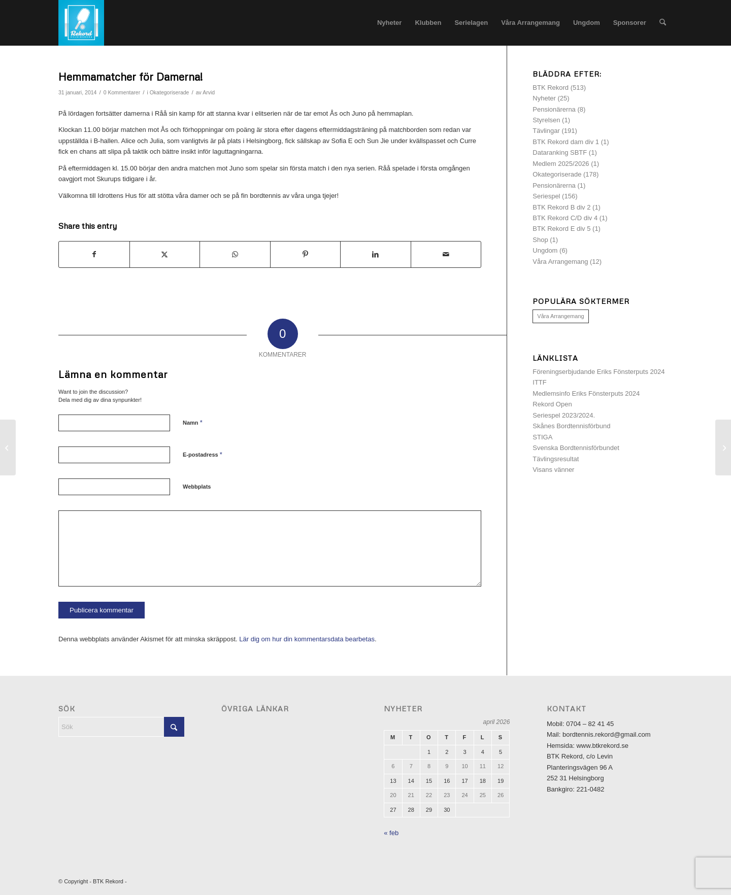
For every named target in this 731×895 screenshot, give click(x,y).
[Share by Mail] (446, 254)
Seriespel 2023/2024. (564, 415)
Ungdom (545, 250)
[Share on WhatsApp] (235, 254)
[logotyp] (81, 23)
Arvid (209, 92)
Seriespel (546, 196)
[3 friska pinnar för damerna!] (723, 447)
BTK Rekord (551, 87)
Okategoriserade (169, 92)
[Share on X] (165, 254)
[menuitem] (389, 23)
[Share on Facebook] (94, 254)
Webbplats (197, 487)
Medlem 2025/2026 (561, 163)
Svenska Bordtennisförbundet (576, 448)
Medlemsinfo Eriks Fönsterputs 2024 (586, 393)
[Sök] (663, 23)
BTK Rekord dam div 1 (566, 142)
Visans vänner (553, 469)
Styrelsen (546, 120)
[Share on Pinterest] (306, 254)
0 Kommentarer (122, 92)
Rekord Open (552, 404)
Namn (193, 422)
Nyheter (544, 98)
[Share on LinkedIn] (376, 254)
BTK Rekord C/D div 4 (565, 218)
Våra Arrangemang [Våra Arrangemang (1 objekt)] (560, 316)
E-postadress (202, 454)
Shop (540, 240)
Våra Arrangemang (560, 261)
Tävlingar (546, 130)
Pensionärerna (554, 109)
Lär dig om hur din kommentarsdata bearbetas (307, 639)
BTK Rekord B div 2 (561, 207)
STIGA (542, 437)
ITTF (539, 382)
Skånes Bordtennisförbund (571, 426)
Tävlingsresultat (556, 459)
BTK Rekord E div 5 (561, 228)
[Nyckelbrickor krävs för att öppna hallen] (8, 447)
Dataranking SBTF (560, 152)
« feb (391, 833)
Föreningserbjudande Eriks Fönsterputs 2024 (598, 371)
